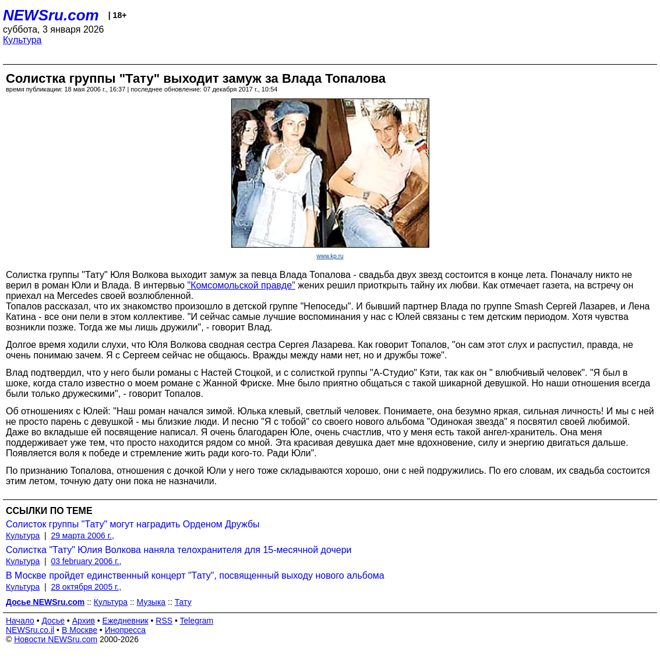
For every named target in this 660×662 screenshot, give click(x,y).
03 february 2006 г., (86, 561)
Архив (83, 620)
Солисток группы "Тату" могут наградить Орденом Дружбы (133, 524)
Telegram (197, 620)
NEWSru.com (51, 15)
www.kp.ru (329, 256)
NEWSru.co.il (30, 630)
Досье (53, 620)
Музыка (151, 602)
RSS (164, 620)
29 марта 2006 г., (82, 535)
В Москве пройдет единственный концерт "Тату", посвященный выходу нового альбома (195, 575)
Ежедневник (126, 620)
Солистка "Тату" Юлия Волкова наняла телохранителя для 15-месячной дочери (179, 550)
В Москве (79, 630)
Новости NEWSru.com (55, 639)
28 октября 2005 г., (86, 586)
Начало (20, 620)
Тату (183, 602)
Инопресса (125, 630)
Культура (22, 40)
